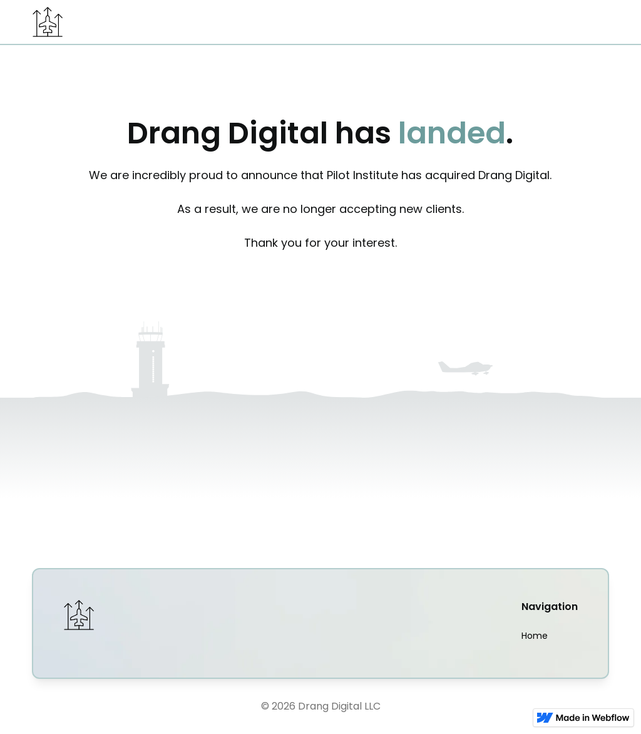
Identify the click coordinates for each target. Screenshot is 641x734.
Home (534, 635)
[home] (47, 22)
